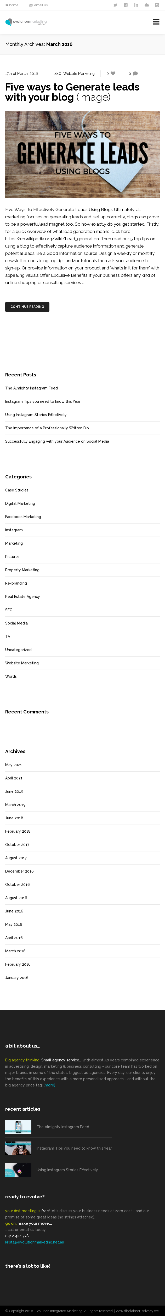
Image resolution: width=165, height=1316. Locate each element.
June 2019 (14, 791)
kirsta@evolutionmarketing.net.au (34, 1242)
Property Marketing (22, 570)
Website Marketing (79, 73)
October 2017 (17, 845)
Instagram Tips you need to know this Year (43, 401)
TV (7, 636)
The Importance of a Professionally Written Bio (47, 428)
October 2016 (17, 884)
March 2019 (15, 805)
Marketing (14, 543)
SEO (57, 73)
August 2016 (16, 898)
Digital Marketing (20, 503)
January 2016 (17, 978)
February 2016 (18, 964)
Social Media (16, 623)
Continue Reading (27, 307)
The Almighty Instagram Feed (31, 388)
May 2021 (13, 765)
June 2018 (14, 818)
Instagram (14, 530)
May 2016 (13, 924)
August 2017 (16, 858)
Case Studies (17, 490)
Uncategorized (18, 650)
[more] (49, 1085)
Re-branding (16, 583)
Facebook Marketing (23, 517)
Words (11, 676)
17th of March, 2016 (21, 73)
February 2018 (18, 831)
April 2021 (13, 778)
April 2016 (14, 938)
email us (41, 5)
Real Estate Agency (22, 596)
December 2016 (19, 871)
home (13, 5)
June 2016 (14, 911)
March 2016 (15, 951)
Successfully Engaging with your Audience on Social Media (57, 441)
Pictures (12, 557)
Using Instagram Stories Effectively (36, 415)
